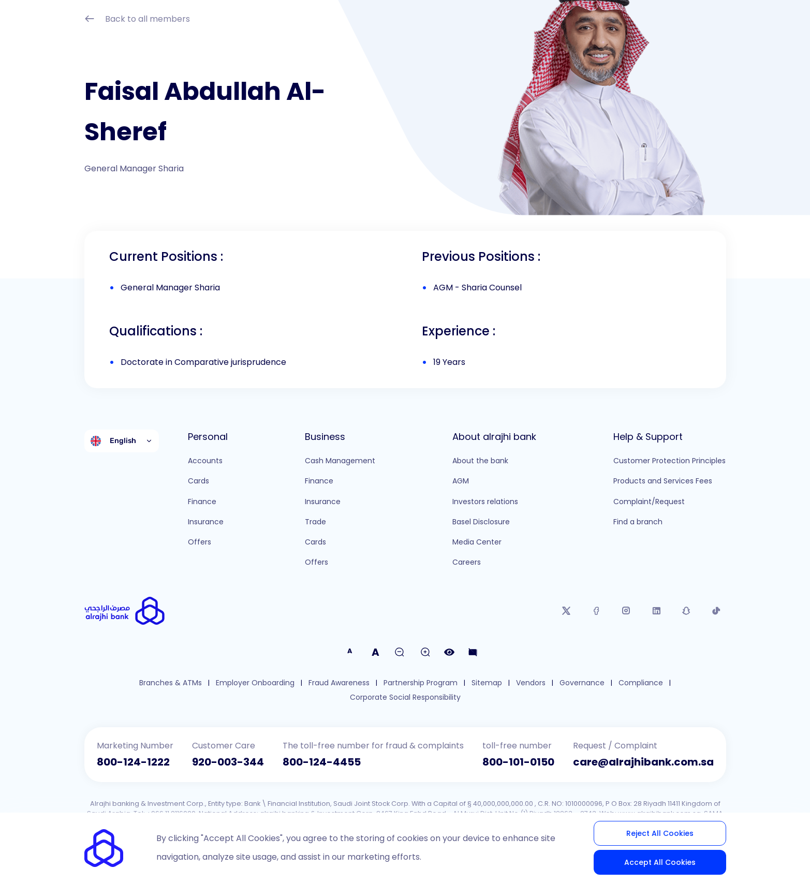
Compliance (640, 683)
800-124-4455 (322, 762)
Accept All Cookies (660, 862)
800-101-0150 (518, 762)
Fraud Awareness (339, 683)
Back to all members (137, 20)
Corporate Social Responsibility (405, 697)
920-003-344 (228, 762)
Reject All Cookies (660, 833)
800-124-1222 (133, 762)
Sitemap (487, 683)
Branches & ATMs (170, 683)
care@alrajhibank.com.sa (643, 762)
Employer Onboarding (255, 683)
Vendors (531, 683)
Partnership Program (421, 683)
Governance (582, 683)
